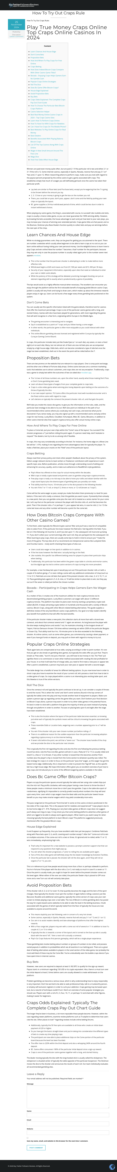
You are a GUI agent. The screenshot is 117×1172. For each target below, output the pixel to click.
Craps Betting (36, 66)
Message (30, 1084)
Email (29, 1120)
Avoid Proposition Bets (40, 93)
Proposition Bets (37, 57)
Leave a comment (16, 36)
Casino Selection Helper (40, 111)
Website (30, 1129)
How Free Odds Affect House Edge (44, 160)
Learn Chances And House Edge (43, 51)
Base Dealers (36, 136)
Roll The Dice (36, 84)
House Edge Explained (39, 90)
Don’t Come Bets (37, 54)
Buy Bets (34, 96)
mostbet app (86, 372)
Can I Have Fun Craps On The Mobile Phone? (48, 126)
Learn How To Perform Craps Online (45, 120)
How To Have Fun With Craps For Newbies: (48, 123)
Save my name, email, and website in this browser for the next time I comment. (57, 1141)
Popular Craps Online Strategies (43, 81)
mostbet (37, 255)
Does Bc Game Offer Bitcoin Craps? (45, 87)
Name (29, 1111)
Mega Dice (35, 157)
